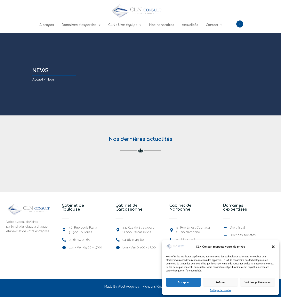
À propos (46, 25)
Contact (214, 24)
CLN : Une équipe (124, 24)
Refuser (220, 282)
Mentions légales (155, 286)
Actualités (190, 25)
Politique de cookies (220, 290)
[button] (273, 247)
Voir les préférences (258, 282)
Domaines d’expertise (81, 24)
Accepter (183, 282)
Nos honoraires (161, 25)
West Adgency (128, 286)
